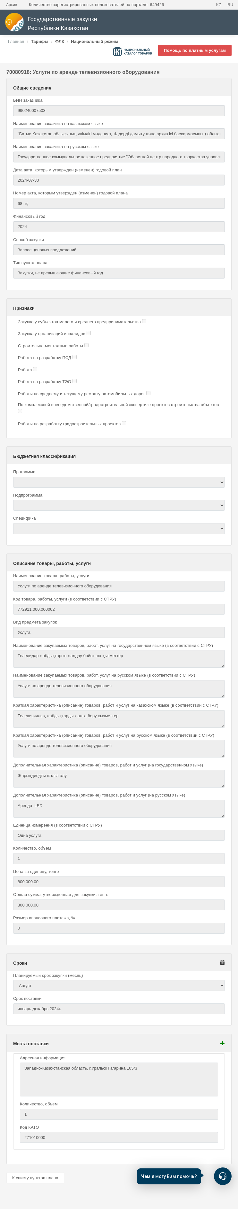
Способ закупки (28, 239)
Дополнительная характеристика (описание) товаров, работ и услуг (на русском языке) (99, 795)
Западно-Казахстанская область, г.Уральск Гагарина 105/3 (119, 1079)
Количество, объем (32, 848)
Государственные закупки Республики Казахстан (51, 23)
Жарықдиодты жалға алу (119, 779)
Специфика (24, 518)
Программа (24, 471)
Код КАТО (29, 1127)
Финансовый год (29, 216)
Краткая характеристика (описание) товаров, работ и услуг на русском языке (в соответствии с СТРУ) (113, 735)
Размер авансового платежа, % (44, 917)
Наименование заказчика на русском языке (56, 146)
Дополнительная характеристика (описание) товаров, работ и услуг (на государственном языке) (108, 765)
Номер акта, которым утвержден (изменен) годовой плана (70, 193)
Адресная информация (42, 1058)
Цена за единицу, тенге (36, 871)
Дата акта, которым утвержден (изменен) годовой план (67, 170)
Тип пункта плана (30, 262)
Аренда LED (119, 809)
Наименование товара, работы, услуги (51, 575)
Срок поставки (27, 998)
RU (230, 5)
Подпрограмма (27, 495)
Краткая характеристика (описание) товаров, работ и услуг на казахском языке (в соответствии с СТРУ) (115, 705)
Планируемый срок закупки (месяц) (48, 975)
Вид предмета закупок (35, 622)
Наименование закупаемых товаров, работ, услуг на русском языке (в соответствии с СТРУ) (104, 675)
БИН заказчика (28, 100)
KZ (218, 5)
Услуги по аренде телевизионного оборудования (119, 689)
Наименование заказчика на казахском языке (58, 123)
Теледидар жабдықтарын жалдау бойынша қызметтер (119, 659)
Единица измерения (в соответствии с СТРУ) (57, 825)
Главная (16, 41)
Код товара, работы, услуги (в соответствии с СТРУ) (64, 599)
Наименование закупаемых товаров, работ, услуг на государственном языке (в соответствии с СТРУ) (113, 645)
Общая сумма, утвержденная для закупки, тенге (60, 894)
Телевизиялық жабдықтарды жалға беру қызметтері (119, 719)
